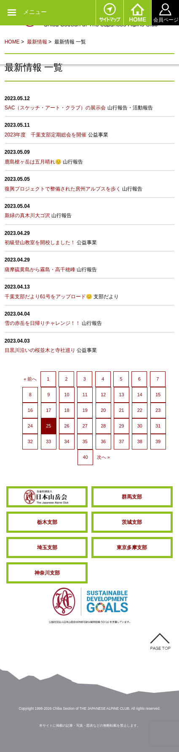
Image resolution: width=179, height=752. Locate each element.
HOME (137, 12)
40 (85, 457)
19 (85, 410)
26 (66, 425)
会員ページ (165, 12)
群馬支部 (132, 497)
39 (157, 441)
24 (30, 425)
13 (121, 394)
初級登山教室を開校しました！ (40, 242)
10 (66, 394)
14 (139, 394)
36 (103, 441)
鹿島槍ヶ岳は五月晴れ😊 (33, 162)
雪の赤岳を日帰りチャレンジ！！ (42, 323)
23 (157, 410)
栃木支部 (47, 522)
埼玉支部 (47, 547)
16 (30, 410)
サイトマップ (109, 12)
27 (85, 425)
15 (157, 394)
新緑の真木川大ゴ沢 (27, 215)
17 (48, 410)
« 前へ (30, 378)
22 (139, 410)
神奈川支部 (47, 573)
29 (121, 425)
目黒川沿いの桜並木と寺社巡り (40, 350)
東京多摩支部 (132, 547)
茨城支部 (132, 522)
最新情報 (37, 42)
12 (103, 394)
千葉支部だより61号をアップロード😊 (48, 297)
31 (157, 425)
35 (85, 441)
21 (121, 410)
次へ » (103, 457)
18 (66, 410)
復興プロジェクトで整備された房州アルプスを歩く (63, 189)
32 (30, 441)
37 (121, 441)
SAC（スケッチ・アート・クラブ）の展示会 (55, 108)
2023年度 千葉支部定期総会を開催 (46, 135)
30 (139, 425)
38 (139, 441)
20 (103, 410)
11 (85, 394)
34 (66, 441)
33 (48, 441)
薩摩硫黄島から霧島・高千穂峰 (40, 269)
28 (103, 425)
